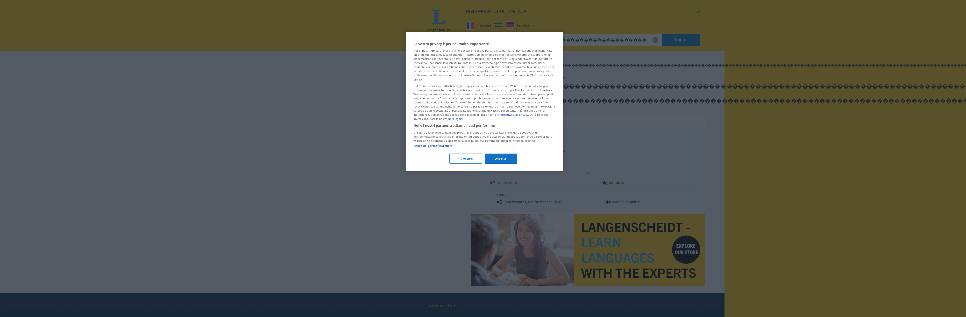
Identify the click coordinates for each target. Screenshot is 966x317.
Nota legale (455, 119)
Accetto (501, 158)
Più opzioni (465, 158)
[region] (484, 101)
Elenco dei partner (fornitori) (433, 146)
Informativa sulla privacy (512, 114)
